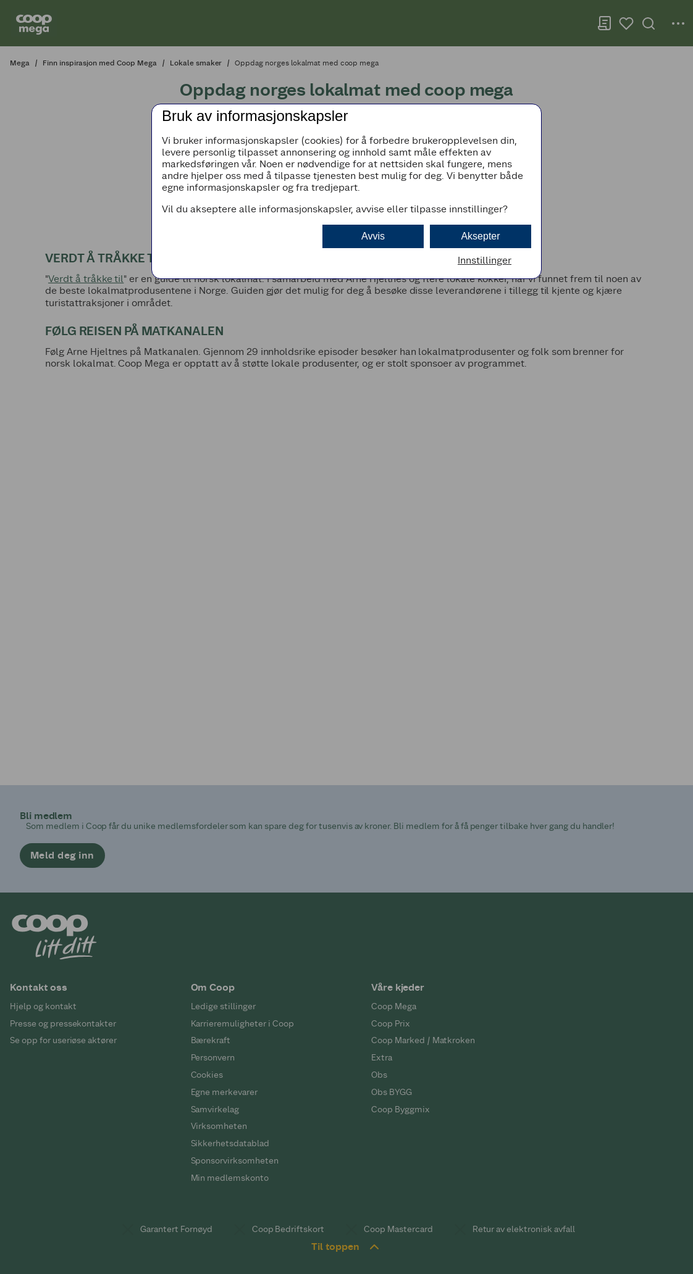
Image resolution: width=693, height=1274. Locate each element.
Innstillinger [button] (484, 260)
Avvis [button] (373, 236)
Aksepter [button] (480, 236)
